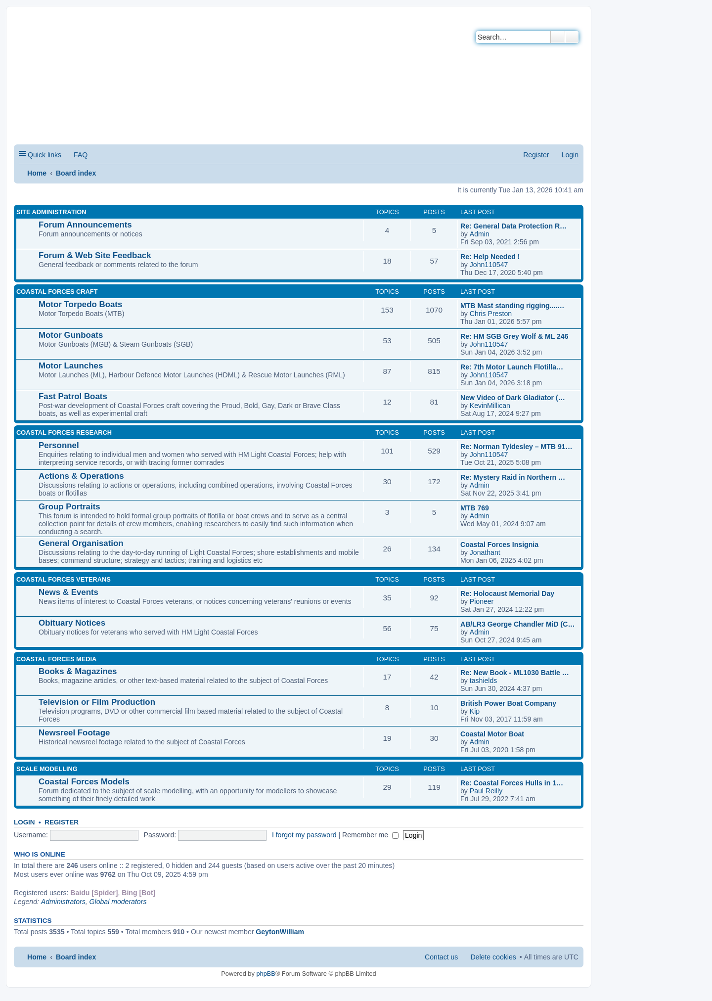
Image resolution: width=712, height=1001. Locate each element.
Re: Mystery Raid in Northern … (512, 477)
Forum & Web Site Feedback (95, 255)
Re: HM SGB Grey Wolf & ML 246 (514, 336)
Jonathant (485, 552)
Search (557, 37)
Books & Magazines (78, 671)
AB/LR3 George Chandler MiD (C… (517, 624)
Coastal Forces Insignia (499, 544)
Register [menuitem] (536, 155)
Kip (475, 711)
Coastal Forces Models (84, 781)
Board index (76, 173)
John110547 (489, 265)
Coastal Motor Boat (492, 734)
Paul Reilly (486, 791)
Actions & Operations (81, 476)
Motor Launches (71, 365)
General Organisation (81, 543)
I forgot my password (304, 835)
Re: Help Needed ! (490, 257)
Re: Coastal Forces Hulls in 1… (511, 783)
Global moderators (118, 902)
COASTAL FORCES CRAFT (56, 291)
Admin (480, 234)
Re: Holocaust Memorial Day (507, 593)
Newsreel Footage (74, 732)
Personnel (59, 445)
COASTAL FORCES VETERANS (63, 579)
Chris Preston (491, 314)
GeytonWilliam (280, 932)
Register (61, 822)
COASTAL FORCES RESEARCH (64, 432)
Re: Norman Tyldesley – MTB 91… (516, 447)
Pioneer (482, 601)
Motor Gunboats (71, 335)
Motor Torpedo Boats (80, 304)
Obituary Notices (72, 623)
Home (36, 173)
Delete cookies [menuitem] (493, 957)
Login (24, 822)
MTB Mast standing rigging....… (512, 306)
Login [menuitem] (570, 155)
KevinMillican (490, 406)
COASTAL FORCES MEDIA (56, 659)
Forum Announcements (85, 224)
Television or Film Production (97, 702)
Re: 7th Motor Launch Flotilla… (511, 367)
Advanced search (571, 37)
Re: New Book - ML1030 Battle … (514, 673)
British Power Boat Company (508, 703)
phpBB (265, 973)
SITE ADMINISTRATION (51, 212)
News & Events (68, 592)
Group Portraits (69, 506)
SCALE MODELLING (47, 769)
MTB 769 (474, 508)
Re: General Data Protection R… (513, 226)
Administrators (63, 902)
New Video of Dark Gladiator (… (512, 398)
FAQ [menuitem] (81, 155)
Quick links (44, 155)
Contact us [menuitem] (441, 957)
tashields (483, 680)
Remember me (370, 835)
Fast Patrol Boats (73, 396)
